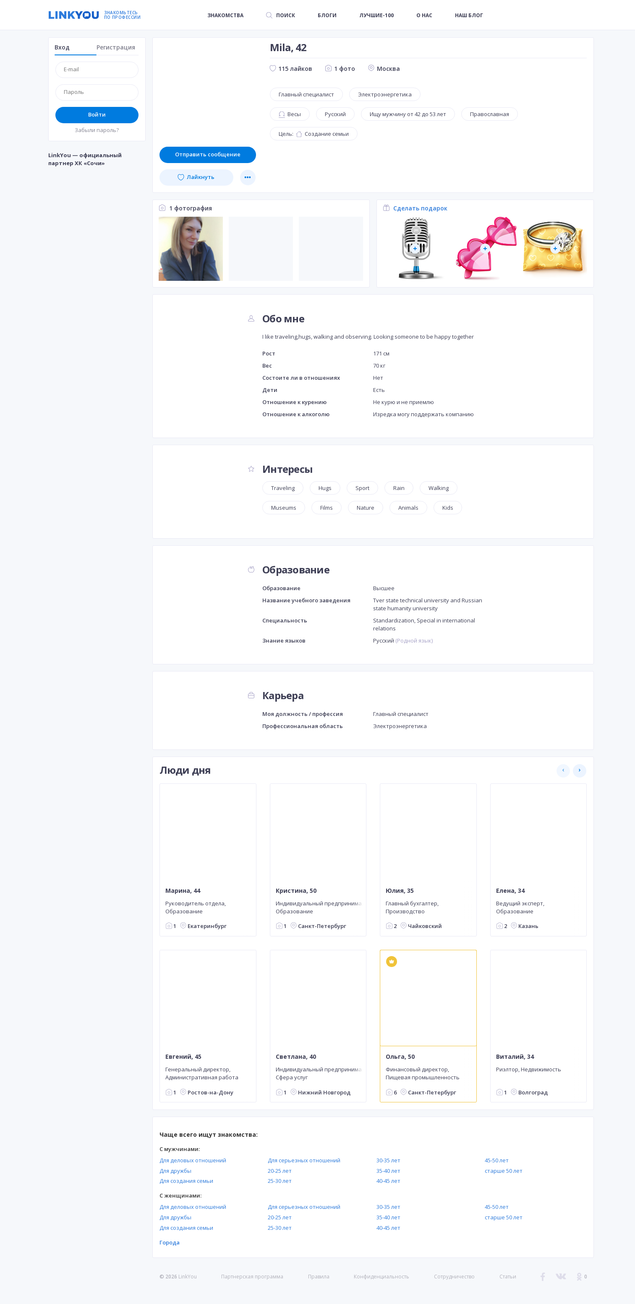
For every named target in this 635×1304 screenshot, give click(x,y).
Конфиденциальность (381, 1276)
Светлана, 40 (295, 1056)
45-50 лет (497, 1160)
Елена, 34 (510, 890)
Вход (62, 47)
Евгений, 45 (183, 1056)
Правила (318, 1276)
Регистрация (116, 47)
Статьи (507, 1276)
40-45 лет (388, 1181)
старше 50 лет (504, 1170)
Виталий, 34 (514, 1056)
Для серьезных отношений (304, 1160)
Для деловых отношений (192, 1160)
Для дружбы (175, 1170)
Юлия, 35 (400, 890)
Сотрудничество (454, 1276)
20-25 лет (280, 1170)
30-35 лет (388, 1160)
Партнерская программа (252, 1276)
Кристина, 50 (295, 890)
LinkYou (187, 1276)
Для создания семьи (186, 1181)
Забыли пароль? (97, 130)
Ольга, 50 (400, 1056)
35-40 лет (388, 1170)
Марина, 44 (182, 890)
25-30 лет (280, 1181)
